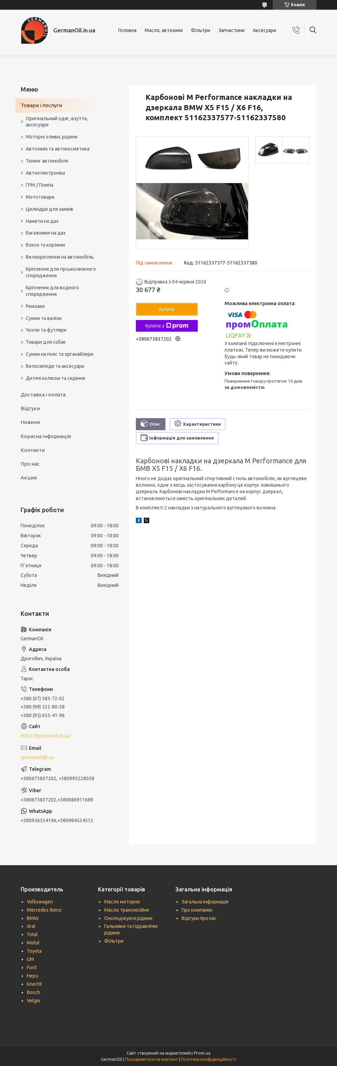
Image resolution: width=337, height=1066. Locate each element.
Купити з (166, 326)
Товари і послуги (41, 105)
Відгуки (30, 408)
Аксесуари (264, 30)
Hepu (32, 976)
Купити (167, 309)
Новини (30, 422)
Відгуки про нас (199, 918)
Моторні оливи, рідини (51, 136)
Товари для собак (46, 342)
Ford (31, 967)
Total (32, 934)
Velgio (33, 1000)
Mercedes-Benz (44, 910)
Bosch (33, 992)
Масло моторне (122, 901)
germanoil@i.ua (37, 757)
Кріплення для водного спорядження (52, 291)
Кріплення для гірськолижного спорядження (61, 272)
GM (30, 959)
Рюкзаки (35, 306)
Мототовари (40, 197)
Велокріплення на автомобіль (60, 257)
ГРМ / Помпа (39, 185)
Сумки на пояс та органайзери (59, 354)
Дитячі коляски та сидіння (55, 378)
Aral (31, 926)
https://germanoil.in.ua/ (45, 735)
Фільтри (200, 30)
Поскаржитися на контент (151, 1059)
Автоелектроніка (45, 173)
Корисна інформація (46, 436)
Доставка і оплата (43, 394)
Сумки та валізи (44, 318)
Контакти (33, 450)
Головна (127, 30)
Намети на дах (42, 221)
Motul (33, 942)
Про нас (30, 464)
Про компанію (197, 910)
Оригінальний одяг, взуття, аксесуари (57, 122)
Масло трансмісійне (126, 910)
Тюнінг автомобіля (47, 161)
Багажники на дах (46, 233)
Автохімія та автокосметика (57, 149)
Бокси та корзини (45, 245)
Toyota (34, 951)
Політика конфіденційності (208, 1059)
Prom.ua (202, 1053)
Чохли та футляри (46, 330)
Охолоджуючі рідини (128, 918)
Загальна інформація (205, 901)
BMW (33, 918)
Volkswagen (40, 901)
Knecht (34, 984)
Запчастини (231, 30)
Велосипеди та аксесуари (55, 366)
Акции (29, 477)
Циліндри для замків (49, 209)
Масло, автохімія (164, 30)
